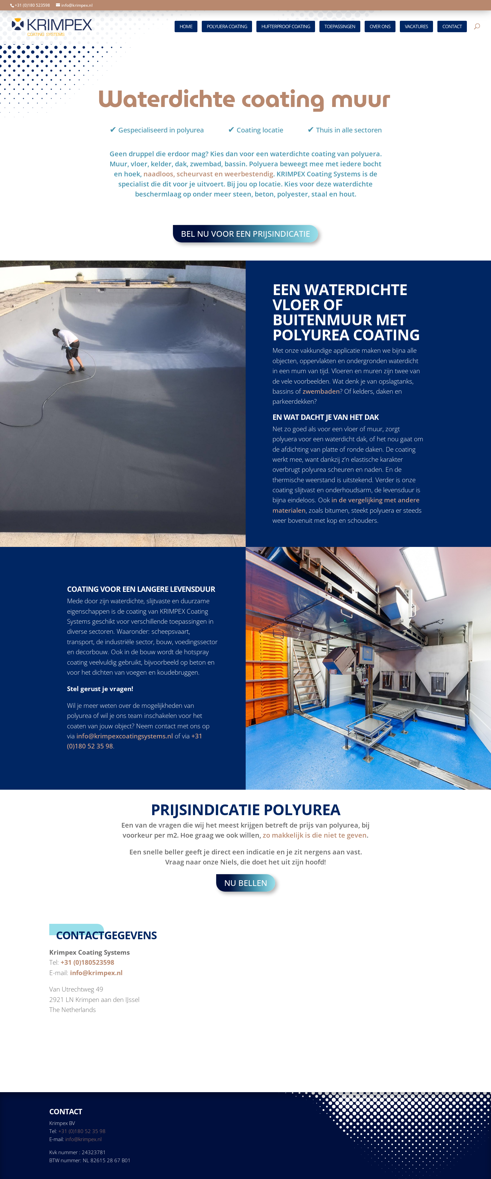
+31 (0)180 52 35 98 (82, 1131)
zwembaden (321, 392)
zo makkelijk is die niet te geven (315, 835)
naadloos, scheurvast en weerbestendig (208, 173)
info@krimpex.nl (96, 974)
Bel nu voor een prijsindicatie (245, 233)
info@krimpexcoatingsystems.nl (124, 736)
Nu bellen (245, 883)
